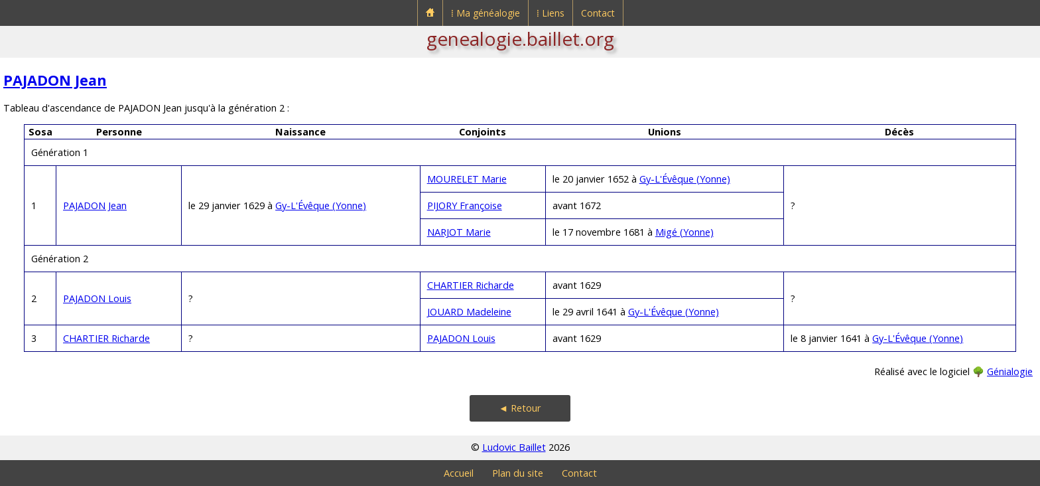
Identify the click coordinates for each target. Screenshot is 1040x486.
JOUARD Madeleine (469, 311)
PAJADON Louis (97, 298)
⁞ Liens (550, 13)
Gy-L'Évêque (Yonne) (320, 205)
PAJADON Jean (55, 80)
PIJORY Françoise (464, 205)
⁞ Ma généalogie (485, 13)
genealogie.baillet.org (520, 38)
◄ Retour (520, 408)
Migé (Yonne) (684, 232)
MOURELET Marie (467, 179)
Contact (598, 13)
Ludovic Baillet (514, 447)
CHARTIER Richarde (470, 285)
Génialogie (1010, 371)
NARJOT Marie (459, 232)
